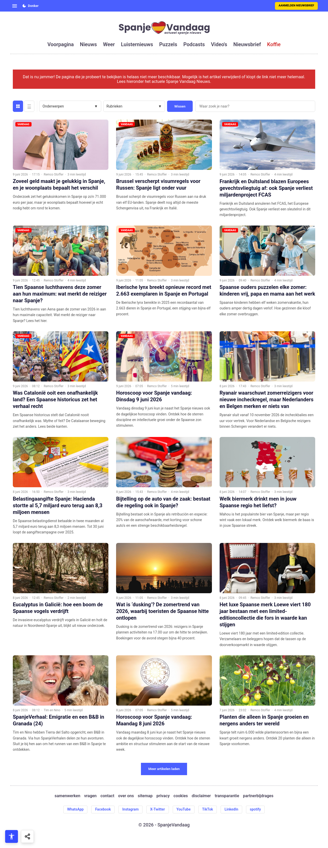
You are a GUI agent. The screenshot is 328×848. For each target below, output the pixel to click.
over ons (126, 796)
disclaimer (201, 796)
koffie (274, 44)
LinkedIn (231, 809)
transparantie (227, 796)
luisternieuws (137, 44)
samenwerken (67, 796)
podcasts (194, 44)
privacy (163, 796)
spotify (255, 809)
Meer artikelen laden (164, 769)
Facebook (103, 809)
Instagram (130, 809)
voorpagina (60, 44)
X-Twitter (157, 809)
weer (109, 44)
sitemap (145, 796)
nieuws (88, 44)
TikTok (207, 809)
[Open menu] (14, 6)
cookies (180, 796)
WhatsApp (75, 809)
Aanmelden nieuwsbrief (296, 5)
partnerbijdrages (258, 796)
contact (107, 796)
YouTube (184, 809)
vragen (90, 796)
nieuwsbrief (247, 44)
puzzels (168, 44)
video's (219, 44)
